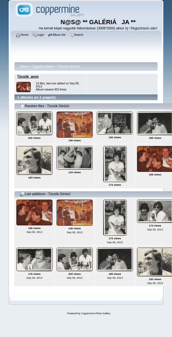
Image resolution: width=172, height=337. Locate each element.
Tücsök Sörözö (68, 67)
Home (24, 67)
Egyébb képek (43, 67)
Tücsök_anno (28, 77)
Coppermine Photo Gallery (95, 313)
